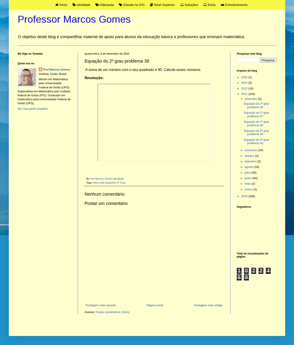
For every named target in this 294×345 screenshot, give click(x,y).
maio (248, 183)
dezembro (251, 98)
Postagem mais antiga (208, 305)
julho (248, 172)
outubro (250, 156)
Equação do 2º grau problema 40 (256, 141)
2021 (244, 94)
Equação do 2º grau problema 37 (256, 114)
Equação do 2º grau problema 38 (256, 123)
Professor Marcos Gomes (74, 19)
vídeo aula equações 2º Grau (109, 182)
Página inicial (154, 305)
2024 (244, 82)
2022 (244, 88)
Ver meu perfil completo (33, 108)
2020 (244, 196)
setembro (251, 161)
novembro (251, 150)
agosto (249, 167)
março (249, 189)
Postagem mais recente (101, 305)
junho (248, 178)
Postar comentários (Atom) (113, 312)
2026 (244, 77)
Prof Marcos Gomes (56, 69)
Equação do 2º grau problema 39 (256, 132)
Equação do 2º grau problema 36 (256, 105)
